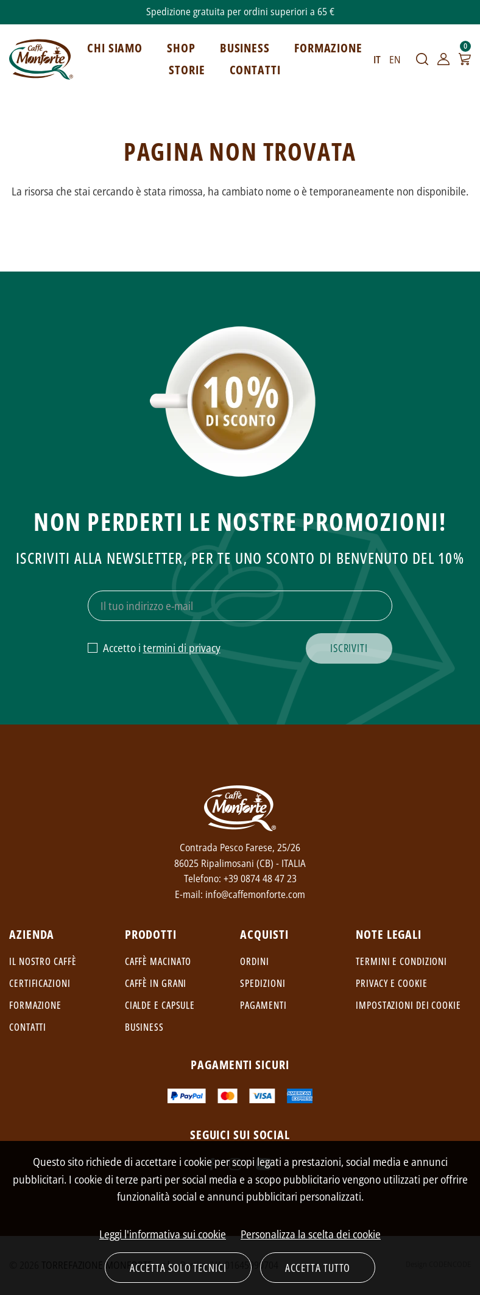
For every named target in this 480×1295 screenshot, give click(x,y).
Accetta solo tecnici (178, 1267)
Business (144, 1027)
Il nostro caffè (43, 961)
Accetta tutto (318, 1267)
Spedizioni (262, 983)
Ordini (254, 961)
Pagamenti (263, 1005)
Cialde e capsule (160, 1005)
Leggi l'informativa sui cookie (162, 1234)
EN (395, 59)
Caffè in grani (156, 983)
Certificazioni (40, 983)
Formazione (35, 1005)
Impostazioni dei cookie (408, 1005)
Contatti (27, 1027)
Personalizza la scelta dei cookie (311, 1234)
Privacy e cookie (391, 983)
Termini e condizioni (401, 961)
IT (377, 59)
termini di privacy (182, 647)
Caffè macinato (158, 961)
